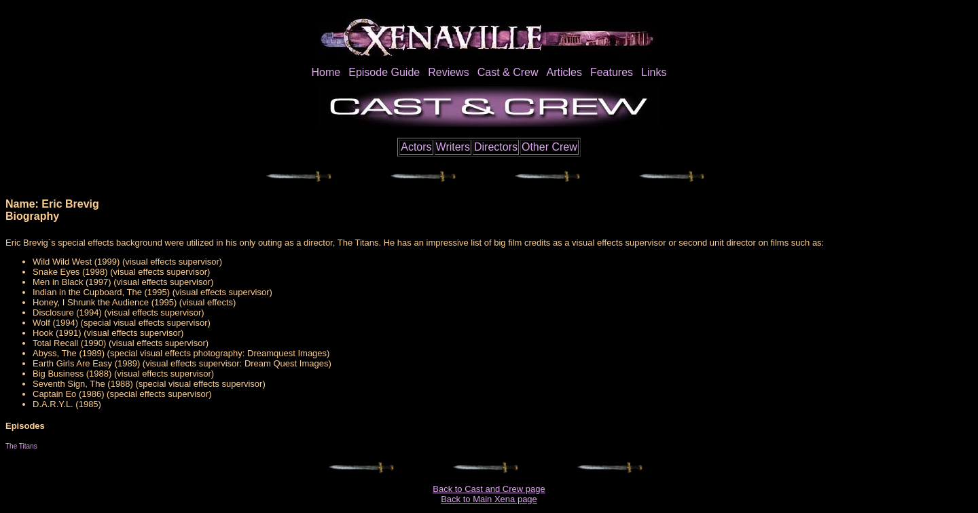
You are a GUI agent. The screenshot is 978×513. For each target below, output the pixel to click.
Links (653, 72)
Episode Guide (384, 72)
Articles (563, 72)
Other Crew (549, 147)
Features (611, 72)
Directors (496, 147)
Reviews (448, 72)
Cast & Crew (508, 72)
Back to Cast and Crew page (489, 489)
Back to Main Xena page (489, 499)
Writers (453, 147)
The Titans (21, 446)
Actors (416, 147)
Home (326, 72)
